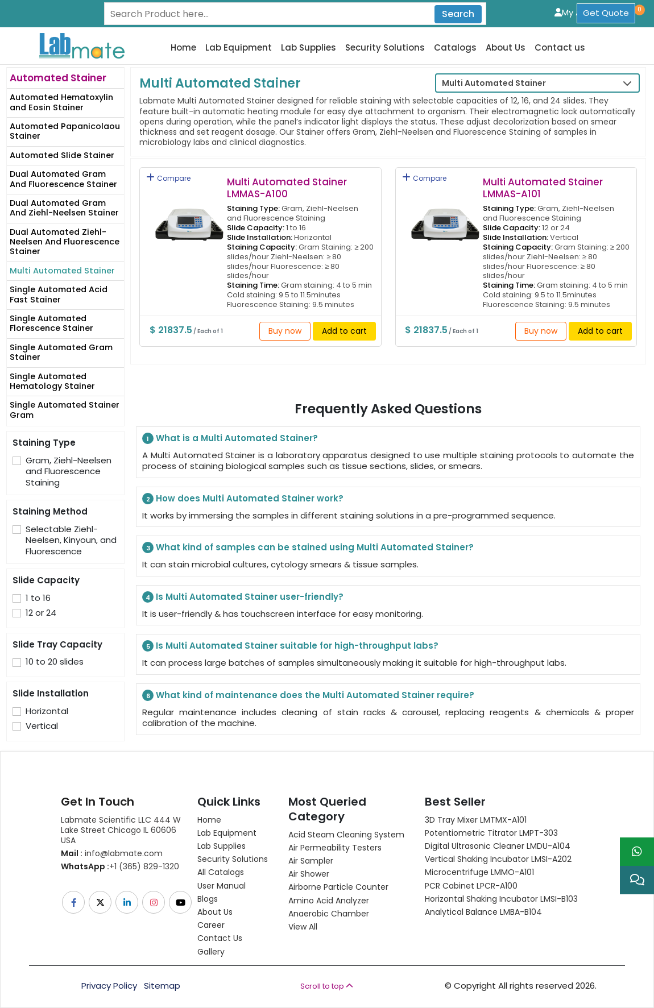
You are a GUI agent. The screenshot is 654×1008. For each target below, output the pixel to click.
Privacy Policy (109, 986)
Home (183, 47)
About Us (505, 47)
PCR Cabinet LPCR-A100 (471, 886)
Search (458, 13)
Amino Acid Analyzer (328, 900)
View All (302, 927)
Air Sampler (310, 861)
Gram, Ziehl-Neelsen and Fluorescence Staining (68, 471)
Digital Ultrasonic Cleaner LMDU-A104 (497, 846)
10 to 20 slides (55, 661)
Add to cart (344, 331)
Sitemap (162, 986)
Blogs (207, 899)
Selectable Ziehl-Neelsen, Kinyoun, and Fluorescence (71, 540)
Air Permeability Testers (335, 848)
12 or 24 (41, 613)
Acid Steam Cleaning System (346, 834)
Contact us (560, 47)
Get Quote (606, 13)
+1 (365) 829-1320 (120, 866)
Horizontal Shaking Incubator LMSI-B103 (501, 899)
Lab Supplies (308, 47)
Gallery (211, 952)
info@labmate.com (112, 853)
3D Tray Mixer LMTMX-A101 (476, 820)
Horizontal (47, 711)
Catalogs (455, 47)
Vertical (42, 726)
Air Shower (308, 874)
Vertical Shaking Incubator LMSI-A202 (498, 859)
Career (211, 925)
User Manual (221, 886)
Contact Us (219, 938)
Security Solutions (385, 47)
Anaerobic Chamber (328, 914)
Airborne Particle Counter (338, 887)
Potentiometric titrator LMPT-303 (491, 833)
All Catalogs (220, 872)
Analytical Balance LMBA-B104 (483, 912)
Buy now (284, 331)
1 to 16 (38, 598)
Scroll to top (326, 986)
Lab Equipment (238, 47)
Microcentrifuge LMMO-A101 (479, 872)
